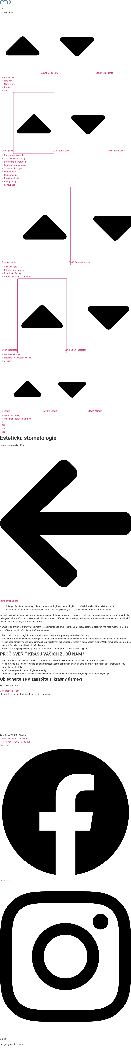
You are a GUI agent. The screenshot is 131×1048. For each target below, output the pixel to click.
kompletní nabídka (9, 601)
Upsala (19, 1044)
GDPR (3, 1039)
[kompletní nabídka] (65, 597)
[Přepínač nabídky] (2, 8)
